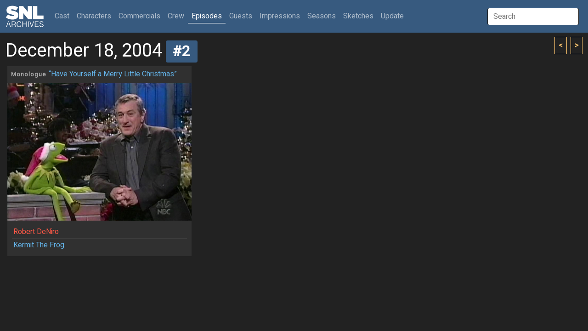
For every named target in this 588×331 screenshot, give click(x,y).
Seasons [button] (321, 16)
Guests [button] (240, 16)
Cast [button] (64, 16)
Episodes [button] (207, 16)
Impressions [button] (280, 16)
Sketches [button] (358, 16)
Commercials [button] (139, 16)
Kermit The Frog (38, 245)
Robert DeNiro (36, 231)
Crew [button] (176, 16)
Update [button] (392, 16)
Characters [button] (94, 16)
